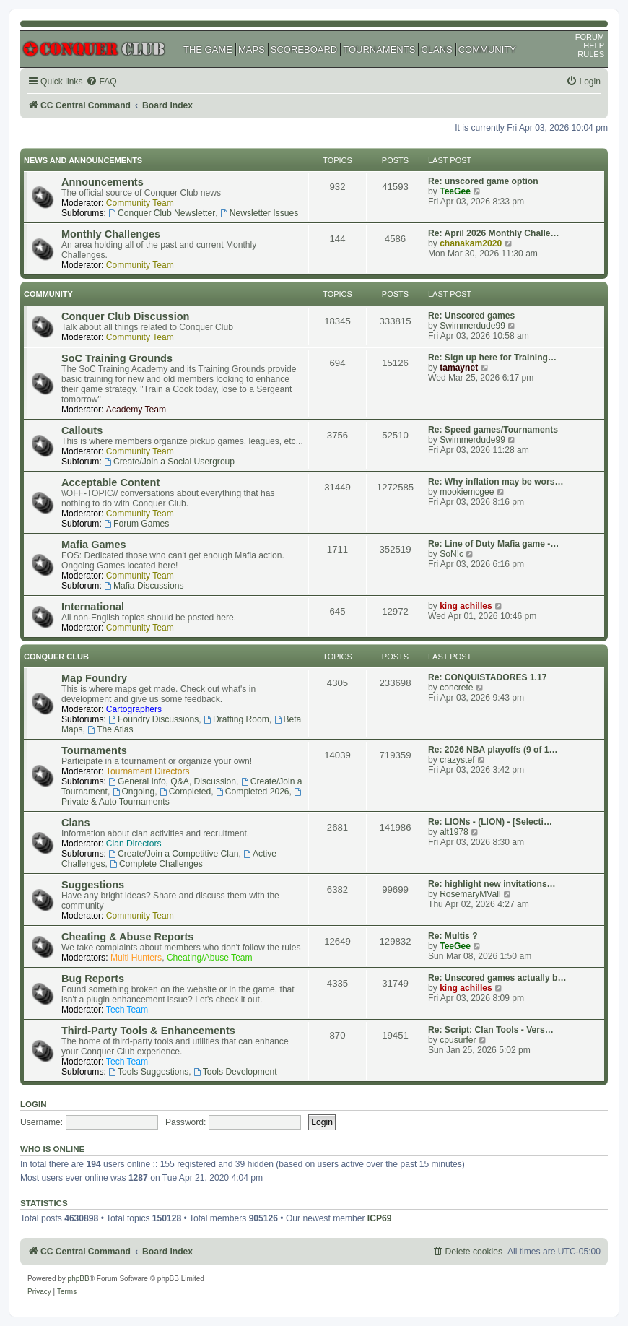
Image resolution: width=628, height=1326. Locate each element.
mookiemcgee (467, 492)
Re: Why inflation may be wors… (495, 482)
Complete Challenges (156, 864)
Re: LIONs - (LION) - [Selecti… (490, 822)
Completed (185, 791)
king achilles (466, 606)
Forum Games (136, 524)
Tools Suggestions (148, 1072)
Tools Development (235, 1072)
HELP (593, 45)
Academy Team (136, 409)
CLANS (436, 49)
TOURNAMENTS (379, 49)
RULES (590, 54)
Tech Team (127, 1010)
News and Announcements (83, 160)
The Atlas (110, 729)
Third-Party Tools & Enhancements (148, 1030)
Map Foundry (94, 678)
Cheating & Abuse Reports (127, 936)
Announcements (102, 182)
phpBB (79, 1279)
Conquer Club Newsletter (161, 213)
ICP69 (379, 1218)
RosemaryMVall (470, 894)
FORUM (589, 36)
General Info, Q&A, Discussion (172, 781)
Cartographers (134, 709)
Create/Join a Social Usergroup (169, 461)
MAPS (251, 49)
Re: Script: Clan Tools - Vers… (491, 1030)
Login (33, 1104)
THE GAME (207, 49)
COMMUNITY (487, 49)
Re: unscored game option (483, 181)
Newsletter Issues (259, 213)
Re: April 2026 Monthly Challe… (493, 233)
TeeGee (455, 191)
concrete (456, 687)
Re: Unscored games (471, 316)
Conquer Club (56, 656)
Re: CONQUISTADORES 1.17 (487, 677)
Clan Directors (134, 843)
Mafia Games (93, 544)
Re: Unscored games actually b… (497, 978)
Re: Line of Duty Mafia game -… (493, 544)
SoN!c (451, 554)
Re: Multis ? (453, 936)
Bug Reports (92, 978)
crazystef (457, 760)
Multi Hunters (136, 958)
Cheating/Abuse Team (210, 958)
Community (48, 294)
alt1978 (454, 832)
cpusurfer (458, 1040)
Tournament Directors (148, 771)
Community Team (140, 203)
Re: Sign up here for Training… (492, 357)
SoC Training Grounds (117, 358)
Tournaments (94, 750)
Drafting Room (236, 719)
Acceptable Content (110, 482)
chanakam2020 (471, 243)
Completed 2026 (252, 791)
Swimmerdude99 (472, 326)
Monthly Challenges (110, 234)
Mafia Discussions (143, 586)
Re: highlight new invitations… (492, 884)
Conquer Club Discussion (125, 316)
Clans (75, 822)
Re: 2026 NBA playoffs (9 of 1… (493, 750)
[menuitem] (101, 82)
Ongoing (134, 791)
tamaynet (459, 368)
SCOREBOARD (304, 49)
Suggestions (92, 884)
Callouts (82, 430)
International (92, 606)
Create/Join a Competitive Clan (173, 854)
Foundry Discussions (153, 719)
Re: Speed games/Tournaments (493, 430)
